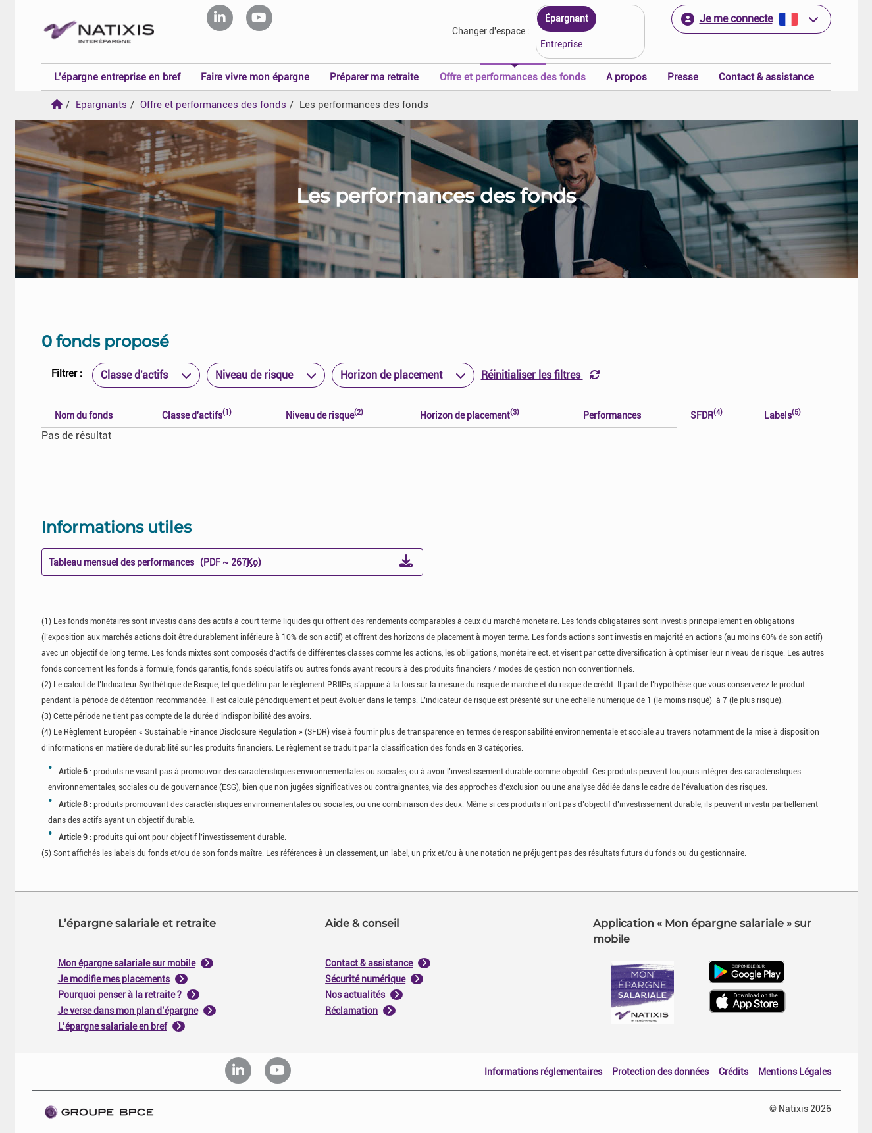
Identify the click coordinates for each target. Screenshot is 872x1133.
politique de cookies (357, 668)
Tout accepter (500, 700)
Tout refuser (371, 700)
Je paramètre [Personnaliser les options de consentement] (348, 433)
